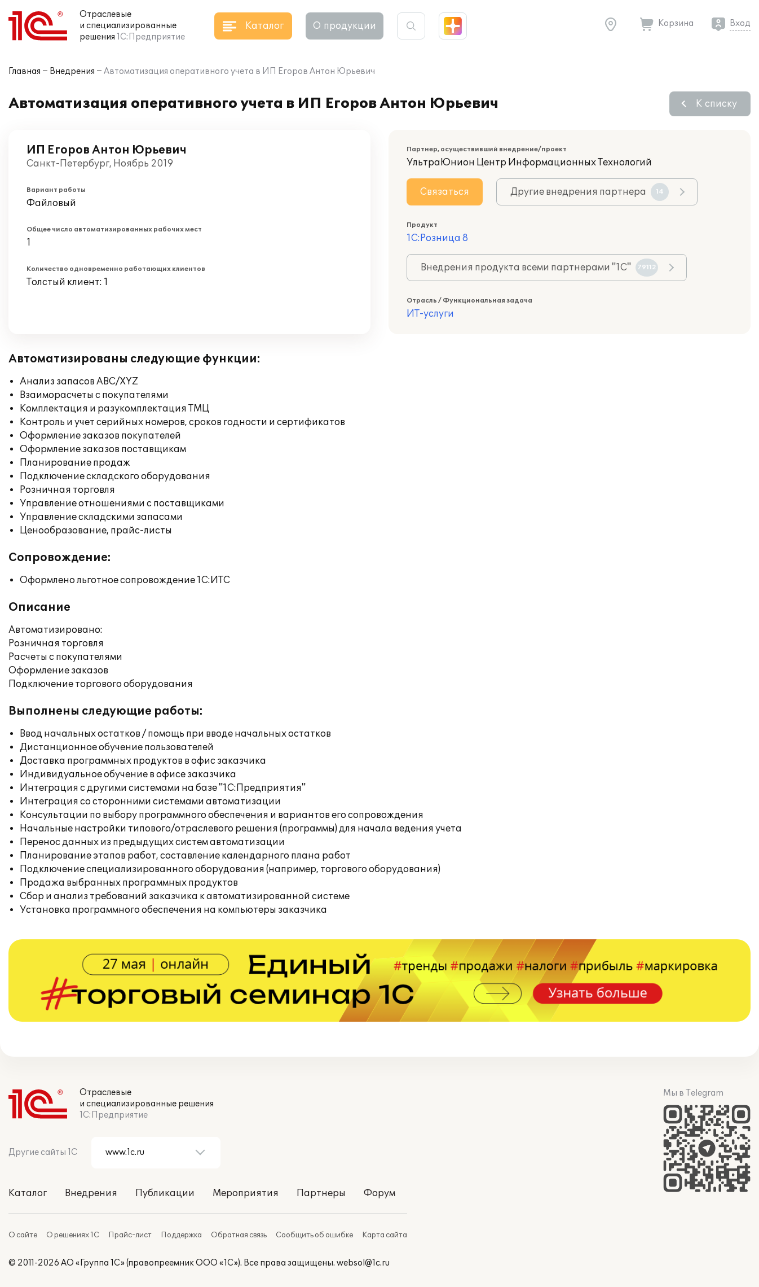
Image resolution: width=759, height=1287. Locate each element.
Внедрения (72, 71)
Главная (24, 71)
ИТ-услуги (430, 313)
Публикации (165, 1193)
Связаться (444, 192)
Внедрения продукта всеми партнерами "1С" (539, 268)
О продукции (344, 26)
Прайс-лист (130, 1235)
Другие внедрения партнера (589, 192)
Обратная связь (239, 1235)
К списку (716, 104)
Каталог (27, 1193)
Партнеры (321, 1193)
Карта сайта (384, 1235)
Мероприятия (246, 1193)
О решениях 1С (72, 1235)
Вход (740, 23)
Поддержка (181, 1235)
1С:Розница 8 (437, 238)
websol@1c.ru (363, 1263)
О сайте (22, 1235)
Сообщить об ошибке (314, 1235)
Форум (379, 1193)
